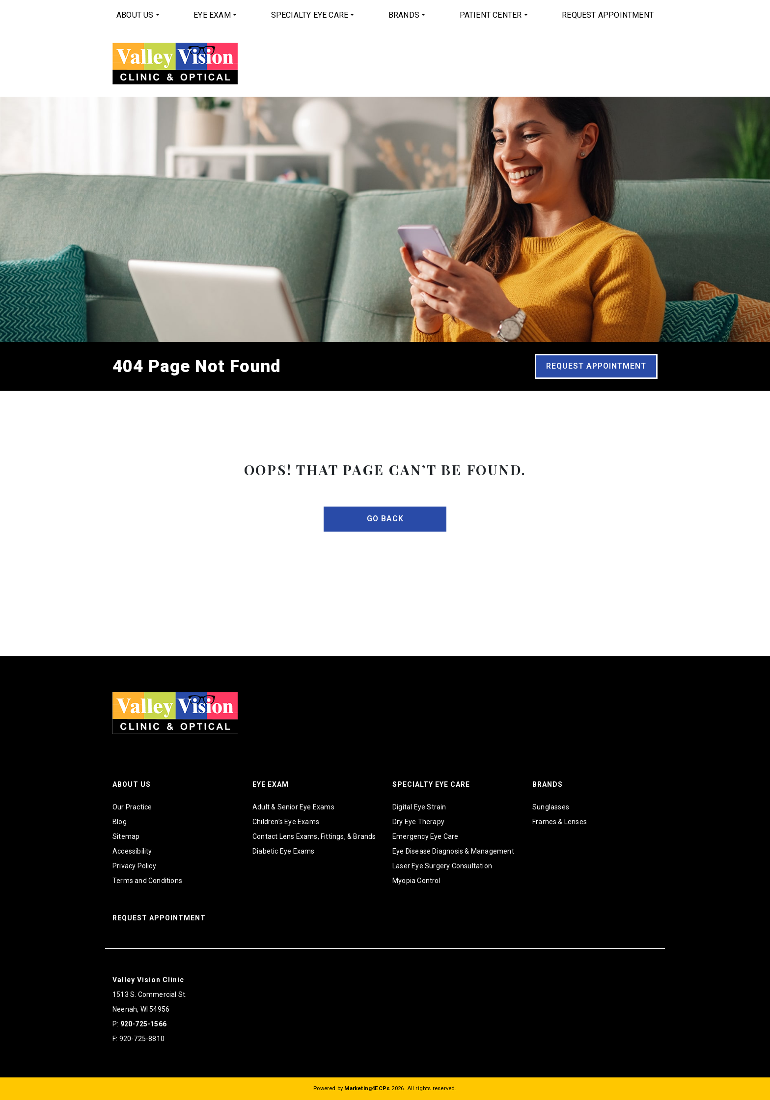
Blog (119, 822)
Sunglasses (550, 807)
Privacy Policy (134, 866)
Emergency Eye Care (425, 836)
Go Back (385, 518)
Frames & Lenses (559, 822)
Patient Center (491, 15)
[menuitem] (138, 15)
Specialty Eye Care (310, 15)
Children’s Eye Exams (285, 822)
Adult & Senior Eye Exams (293, 807)
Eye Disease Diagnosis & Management (453, 851)
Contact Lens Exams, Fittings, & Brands (314, 836)
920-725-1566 (143, 1024)
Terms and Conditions (147, 881)
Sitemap (125, 836)
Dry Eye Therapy (418, 822)
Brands (403, 15)
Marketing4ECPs (367, 1088)
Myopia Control (416, 881)
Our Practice (132, 807)
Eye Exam (212, 15)
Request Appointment (608, 15)
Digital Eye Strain (419, 807)
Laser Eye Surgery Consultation (442, 866)
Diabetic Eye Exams (283, 851)
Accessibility (132, 851)
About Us (135, 15)
